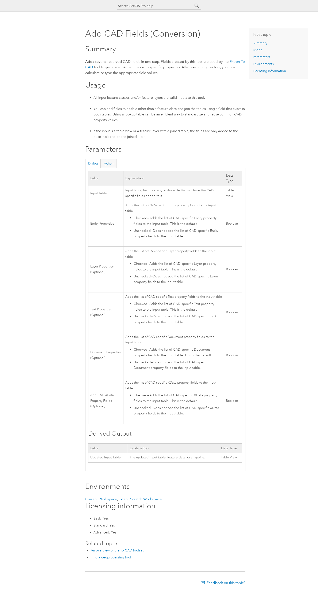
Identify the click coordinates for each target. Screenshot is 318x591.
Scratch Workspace (146, 499)
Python (109, 163)
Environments (263, 64)
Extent (124, 499)
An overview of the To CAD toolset (117, 550)
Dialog (93, 163)
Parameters (261, 57)
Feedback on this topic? (226, 583)
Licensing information (269, 71)
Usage (258, 50)
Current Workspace (101, 499)
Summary (260, 43)
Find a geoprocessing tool (111, 557)
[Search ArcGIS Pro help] (155, 6)
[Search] (197, 6)
